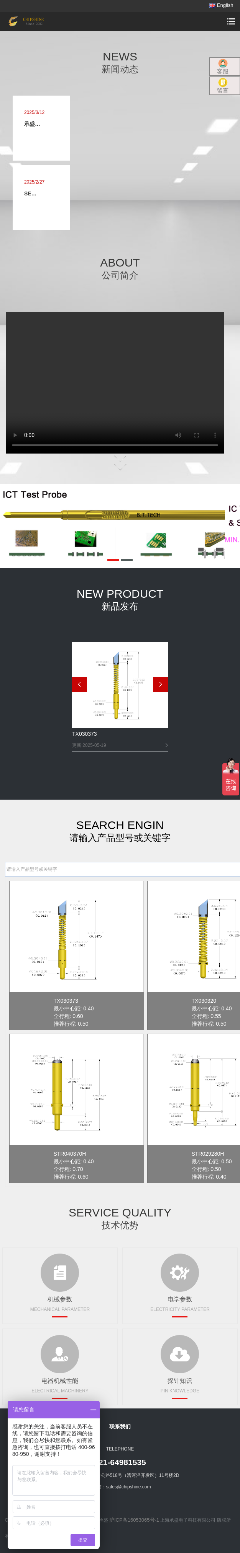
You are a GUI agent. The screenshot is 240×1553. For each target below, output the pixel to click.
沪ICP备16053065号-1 (134, 1520)
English (221, 5)
